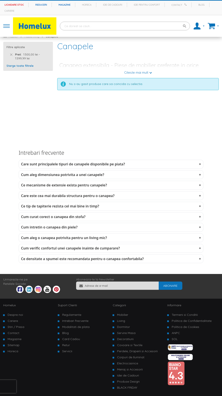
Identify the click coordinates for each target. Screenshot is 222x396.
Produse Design (128, 381)
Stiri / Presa (16, 327)
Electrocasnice (127, 363)
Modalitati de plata (76, 327)
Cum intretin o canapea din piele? (49, 227)
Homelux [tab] (9, 305)
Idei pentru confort (147, 4)
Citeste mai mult (136, 72)
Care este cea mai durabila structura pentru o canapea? (67, 195)
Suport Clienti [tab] (67, 305)
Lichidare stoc (14, 4)
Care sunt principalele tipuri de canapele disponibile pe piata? (73, 164)
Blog (201, 4)
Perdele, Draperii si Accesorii (137, 351)
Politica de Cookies (185, 327)
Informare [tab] (174, 305)
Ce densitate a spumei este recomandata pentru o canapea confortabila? (82, 258)
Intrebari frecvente (75, 321)
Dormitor (123, 327)
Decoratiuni (125, 339)
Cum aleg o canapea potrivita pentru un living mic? (64, 237)
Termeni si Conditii (185, 315)
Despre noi (15, 315)
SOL (175, 339)
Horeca (86, 4)
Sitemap (14, 345)
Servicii (67, 351)
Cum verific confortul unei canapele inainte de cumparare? (70, 248)
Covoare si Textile (129, 345)
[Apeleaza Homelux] (186, 4)
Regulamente (71, 315)
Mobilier (122, 315)
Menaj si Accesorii (130, 369)
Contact (176, 5)
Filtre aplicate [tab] (16, 47)
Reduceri (41, 4)
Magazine (64, 4)
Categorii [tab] (119, 305)
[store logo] (34, 26)
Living (121, 321)
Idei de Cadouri (128, 375)
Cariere (9, 10)
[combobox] (125, 26)
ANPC (176, 333)
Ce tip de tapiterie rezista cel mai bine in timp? (60, 206)
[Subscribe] (170, 286)
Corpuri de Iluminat (130, 357)
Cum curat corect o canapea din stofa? (53, 216)
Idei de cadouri (112, 4)
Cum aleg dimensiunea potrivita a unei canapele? (62, 174)
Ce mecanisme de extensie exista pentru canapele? (64, 185)
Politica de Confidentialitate (192, 321)
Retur (66, 345)
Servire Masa (126, 333)
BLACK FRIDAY (127, 387)
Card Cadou (71, 339)
